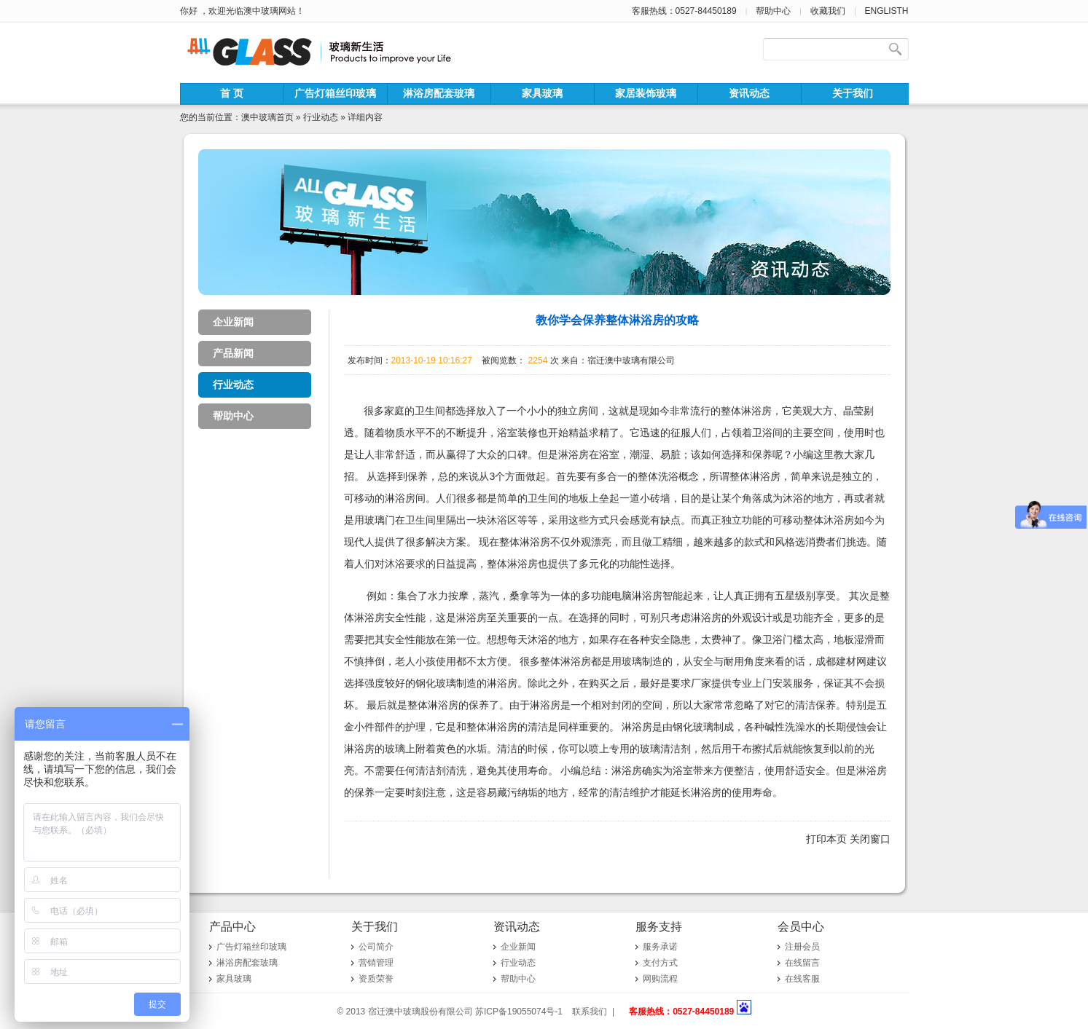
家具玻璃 (542, 93)
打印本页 (826, 839)
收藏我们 (827, 11)
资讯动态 (749, 93)
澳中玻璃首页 (267, 117)
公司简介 (376, 947)
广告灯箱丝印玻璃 (335, 93)
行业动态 (320, 117)
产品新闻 (233, 353)
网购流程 (660, 979)
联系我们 (589, 1011)
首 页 (231, 93)
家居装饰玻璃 (645, 93)
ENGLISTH (886, 11)
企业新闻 (233, 322)
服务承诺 (660, 947)
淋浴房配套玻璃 (438, 93)
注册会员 (802, 947)
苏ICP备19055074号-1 (519, 1011)
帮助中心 (773, 11)
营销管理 (376, 963)
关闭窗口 (870, 839)
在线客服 (802, 979)
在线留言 (802, 963)
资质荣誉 (376, 979)
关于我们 (852, 93)
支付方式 (660, 963)
